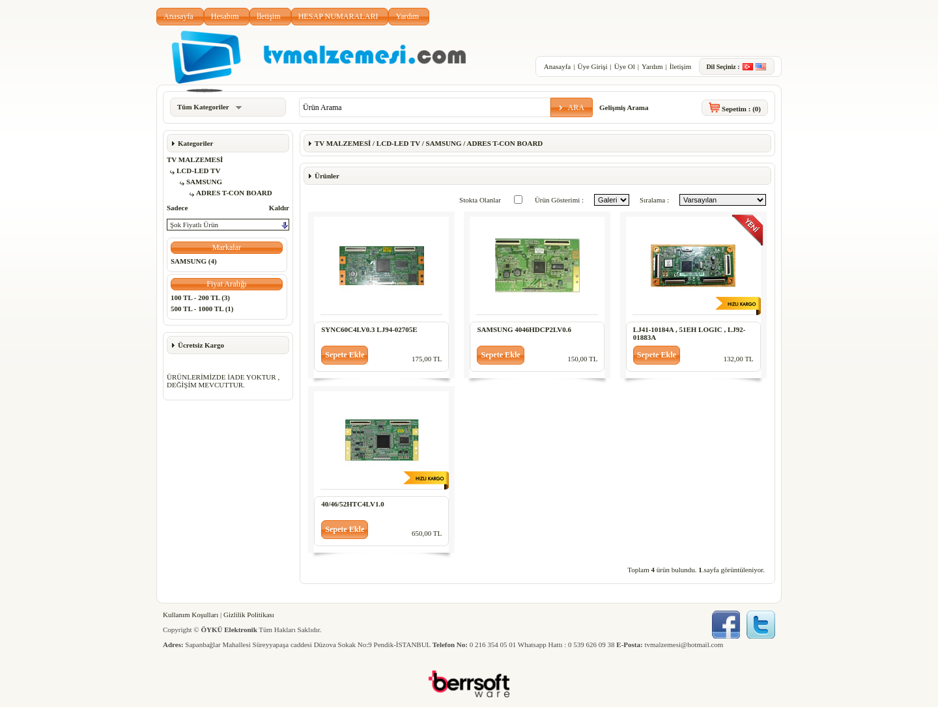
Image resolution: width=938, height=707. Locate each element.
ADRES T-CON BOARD (234, 193)
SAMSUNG (204, 182)
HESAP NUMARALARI (338, 16)
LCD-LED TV (198, 170)
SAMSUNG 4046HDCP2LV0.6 (524, 329)
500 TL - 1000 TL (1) (202, 308)
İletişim (269, 16)
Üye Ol (624, 66)
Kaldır (279, 208)
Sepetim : (741, 109)
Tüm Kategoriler (209, 107)
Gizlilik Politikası (248, 614)
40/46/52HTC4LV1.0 (352, 504)
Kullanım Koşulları (190, 614)
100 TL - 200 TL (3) (200, 297)
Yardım (407, 16)
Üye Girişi (592, 66)
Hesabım (225, 16)
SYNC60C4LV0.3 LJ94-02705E (369, 329)
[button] (571, 107)
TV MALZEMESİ (195, 159)
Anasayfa (178, 16)
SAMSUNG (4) (194, 261)
